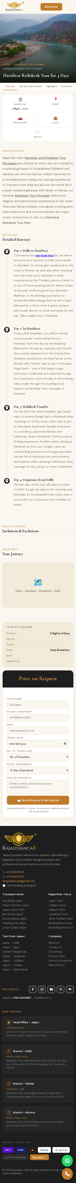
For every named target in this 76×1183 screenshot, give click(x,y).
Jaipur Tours (56, 900)
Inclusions (66, 86)
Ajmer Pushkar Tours (61, 918)
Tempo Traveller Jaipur (15, 905)
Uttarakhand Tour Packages (29, 64)
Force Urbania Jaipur (14, 918)
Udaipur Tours (57, 909)
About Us (54, 942)
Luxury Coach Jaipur (14, 927)
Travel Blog (55, 951)
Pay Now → (39, 1157)
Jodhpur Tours (57, 905)
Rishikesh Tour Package (32, 196)
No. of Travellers (19, 751)
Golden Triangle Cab (14, 951)
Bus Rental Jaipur (12, 914)
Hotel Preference (19, 764)
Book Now (51, 7)
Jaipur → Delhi (10, 942)
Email (10, 724)
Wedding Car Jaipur (14, 923)
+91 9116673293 (13, 876)
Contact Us (55, 947)
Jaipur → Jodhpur (13, 960)
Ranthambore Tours (60, 923)
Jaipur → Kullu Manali (14, 969)
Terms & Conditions (60, 960)
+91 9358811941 (13, 872)
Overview (10, 86)
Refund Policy (57, 965)
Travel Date (15, 737)
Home (6, 64)
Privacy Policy (57, 956)
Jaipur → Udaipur (12, 965)
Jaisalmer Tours (58, 914)
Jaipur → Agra (10, 947)
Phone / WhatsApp (19, 711)
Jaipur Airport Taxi (13, 909)
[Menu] (68, 7)
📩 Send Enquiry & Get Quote (38, 800)
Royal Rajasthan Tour (61, 927)
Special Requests (19, 777)
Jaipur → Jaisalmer (13, 956)
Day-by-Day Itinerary (30, 86)
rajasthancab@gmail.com (18, 881)
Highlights (51, 86)
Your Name (14, 699)
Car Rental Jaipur (12, 900)
